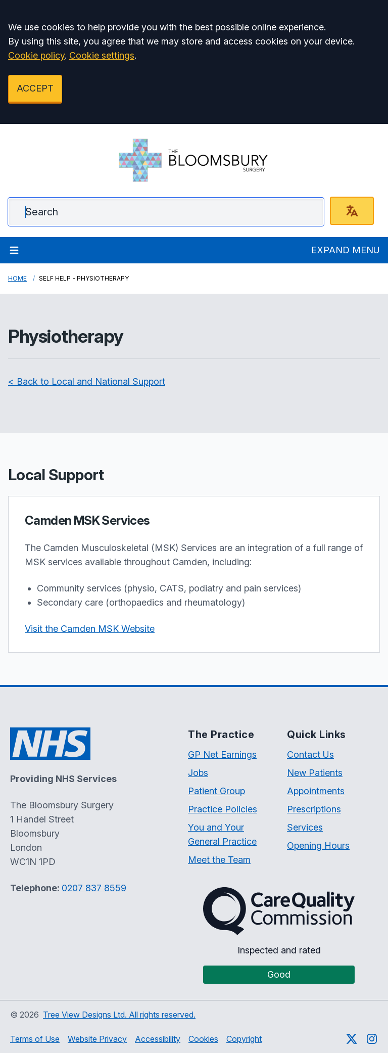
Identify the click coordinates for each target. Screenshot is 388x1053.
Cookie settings (101, 55)
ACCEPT (35, 88)
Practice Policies (222, 809)
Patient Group (216, 791)
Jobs (198, 772)
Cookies (203, 1039)
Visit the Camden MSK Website (90, 628)
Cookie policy (36, 55)
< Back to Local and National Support (86, 381)
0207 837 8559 (94, 888)
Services (305, 827)
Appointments (316, 791)
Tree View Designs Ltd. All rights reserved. (119, 1015)
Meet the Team (219, 859)
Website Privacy (97, 1039)
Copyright (244, 1039)
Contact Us (310, 754)
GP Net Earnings (222, 754)
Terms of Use (35, 1039)
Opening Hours (318, 845)
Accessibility (157, 1039)
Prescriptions (314, 809)
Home (17, 278)
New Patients (315, 772)
